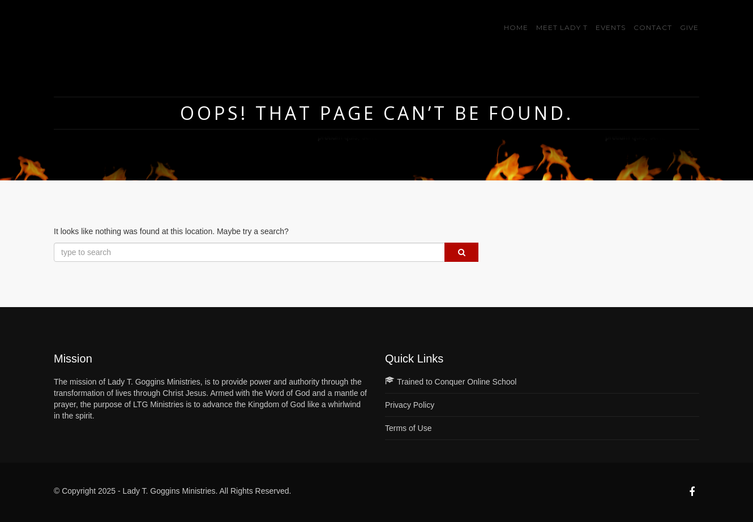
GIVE (689, 27)
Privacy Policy (409, 404)
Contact (653, 27)
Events (611, 27)
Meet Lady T (562, 27)
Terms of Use (408, 428)
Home (516, 27)
